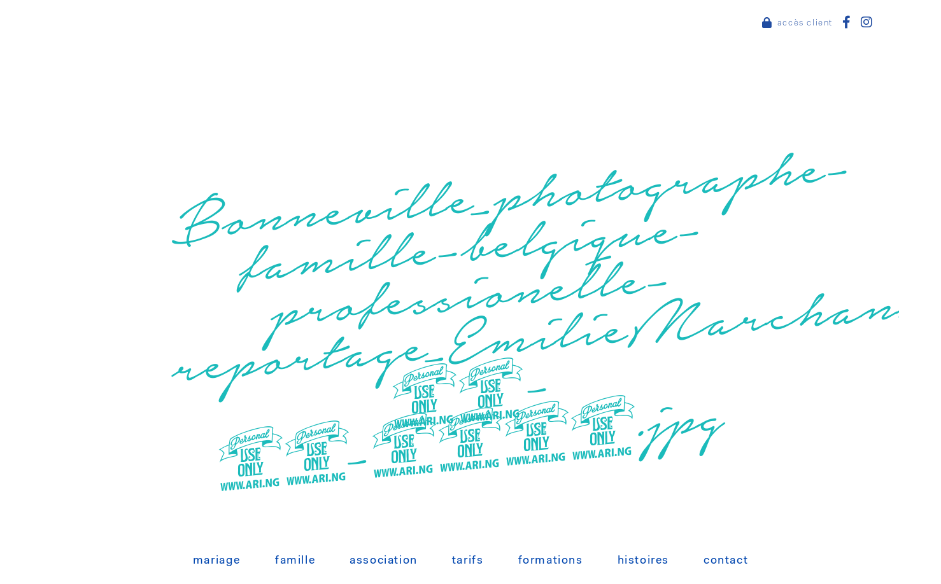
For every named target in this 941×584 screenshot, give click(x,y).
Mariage (217, 561)
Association (384, 561)
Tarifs (468, 561)
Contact (726, 561)
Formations (550, 561)
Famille (295, 561)
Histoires (643, 561)
